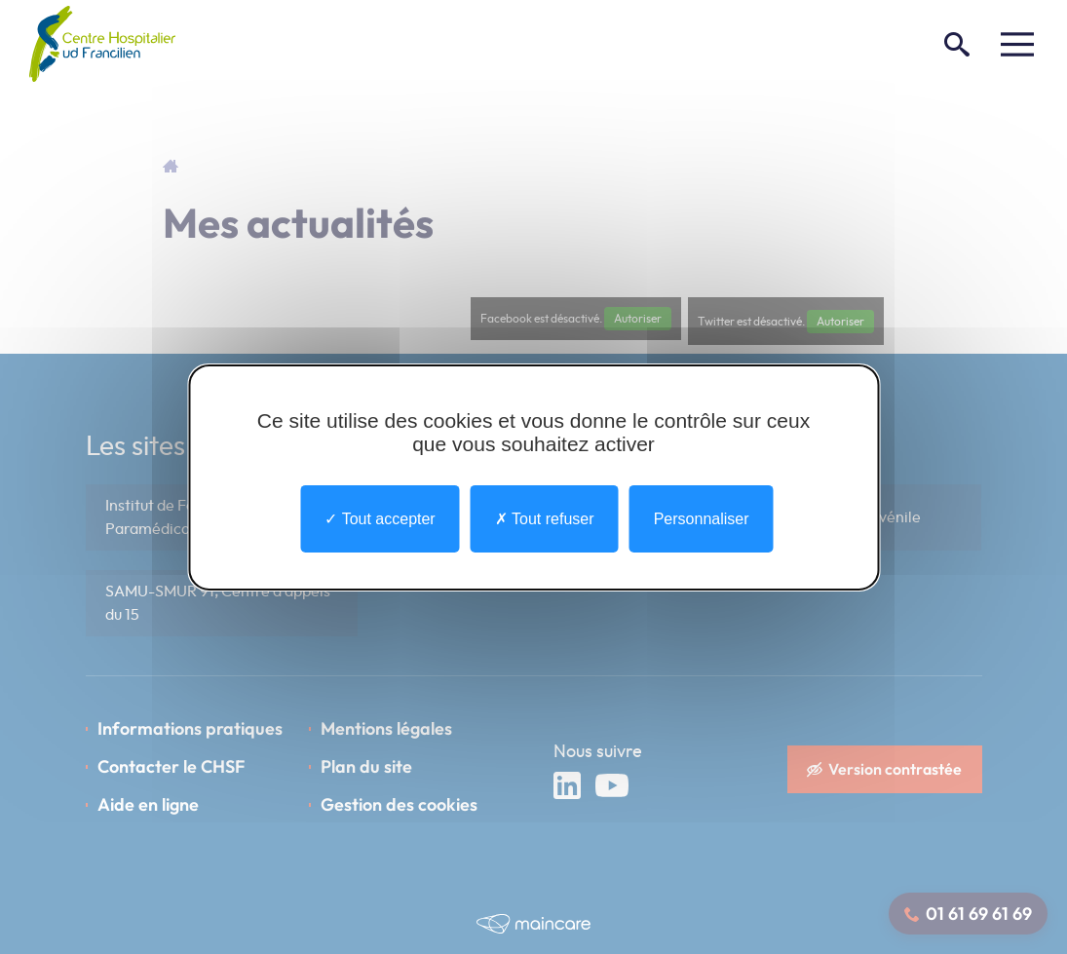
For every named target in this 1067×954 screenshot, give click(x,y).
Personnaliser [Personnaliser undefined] (701, 518)
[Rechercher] (956, 43)
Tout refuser (544, 518)
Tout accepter (379, 518)
